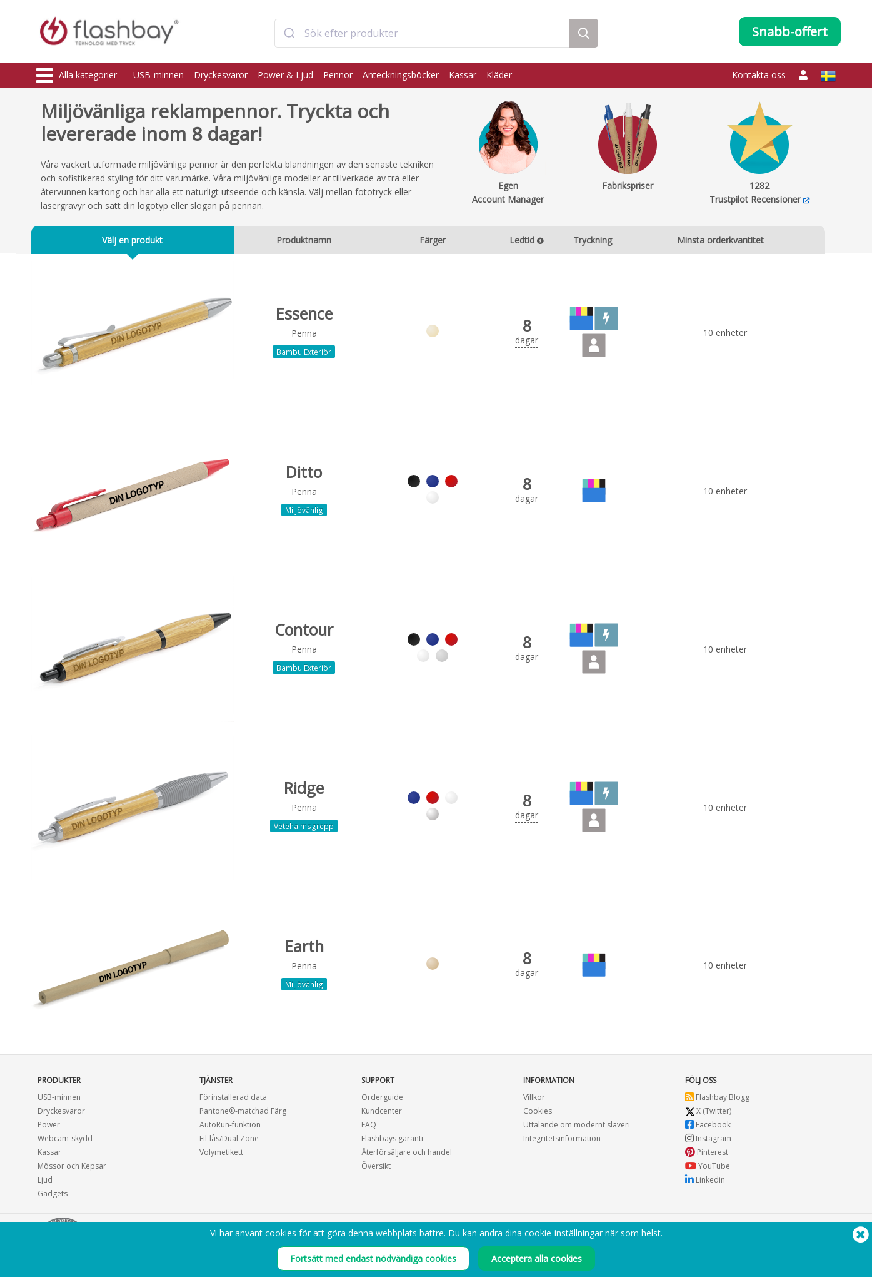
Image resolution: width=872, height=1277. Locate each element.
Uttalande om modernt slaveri (576, 1125)
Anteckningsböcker (401, 75)
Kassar (462, 75)
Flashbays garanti (392, 1139)
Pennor (338, 75)
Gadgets (53, 1194)
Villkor (534, 1097)
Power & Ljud (285, 75)
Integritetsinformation (562, 1139)
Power (49, 1125)
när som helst (633, 1239)
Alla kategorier (76, 75)
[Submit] (289, 33)
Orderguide (382, 1097)
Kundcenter (381, 1111)
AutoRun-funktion (230, 1125)
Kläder (499, 75)
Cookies (537, 1111)
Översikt (376, 1166)
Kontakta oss (759, 75)
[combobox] (421, 33)
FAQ (368, 1125)
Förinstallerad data (233, 1097)
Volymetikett (221, 1152)
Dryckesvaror (221, 75)
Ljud (45, 1180)
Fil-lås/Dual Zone (229, 1139)
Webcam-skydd (65, 1139)
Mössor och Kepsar (72, 1166)
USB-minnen (158, 75)
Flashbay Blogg (717, 1097)
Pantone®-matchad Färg (242, 1111)
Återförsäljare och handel (406, 1152)
